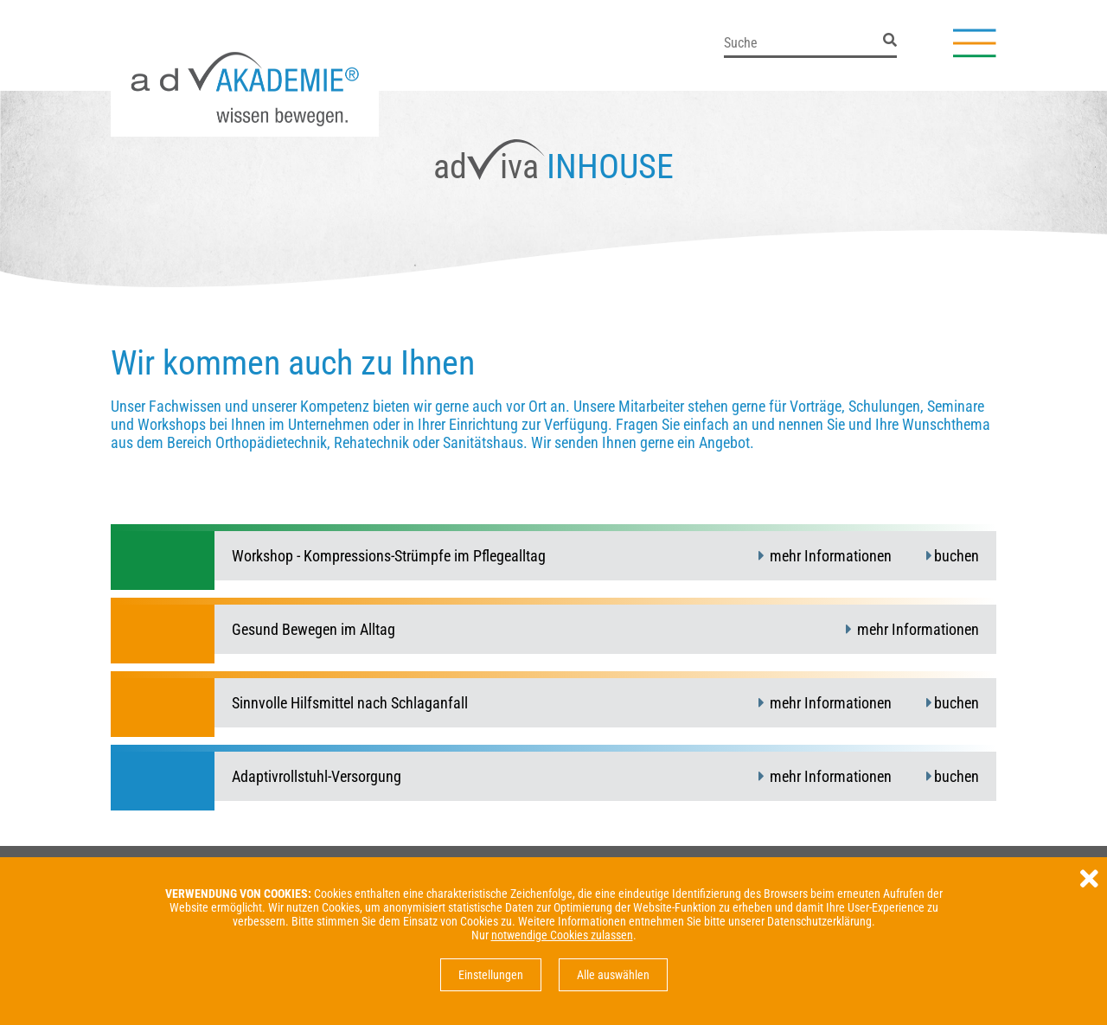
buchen (956, 556)
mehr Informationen (829, 556)
